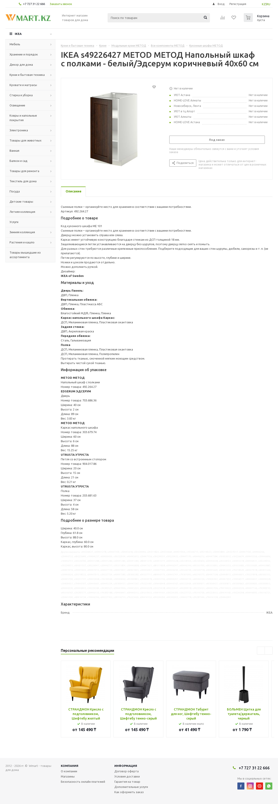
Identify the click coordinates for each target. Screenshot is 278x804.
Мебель (15, 44)
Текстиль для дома (23, 181)
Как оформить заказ (129, 792)
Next (268, 650)
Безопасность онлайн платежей (83, 781)
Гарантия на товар (127, 781)
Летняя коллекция (22, 211)
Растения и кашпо (22, 242)
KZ (264, 4)
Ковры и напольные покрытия (23, 118)
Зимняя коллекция (22, 232)
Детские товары (21, 201)
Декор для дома (21, 64)
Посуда (15, 191)
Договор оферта (126, 771)
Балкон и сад (18, 160)
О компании (69, 771)
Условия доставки (127, 776)
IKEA (18, 33)
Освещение (17, 105)
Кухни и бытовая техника (27, 74)
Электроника (19, 130)
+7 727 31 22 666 (34, 3)
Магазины (68, 776)
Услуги (14, 221)
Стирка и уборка (21, 95)
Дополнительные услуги (131, 786)
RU (268, 4)
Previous (261, 650)
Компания (69, 765)
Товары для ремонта (24, 171)
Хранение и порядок (24, 54)
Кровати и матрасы (23, 84)
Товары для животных (26, 140)
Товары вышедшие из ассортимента (25, 255)
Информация (125, 765)
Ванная (14, 150)
